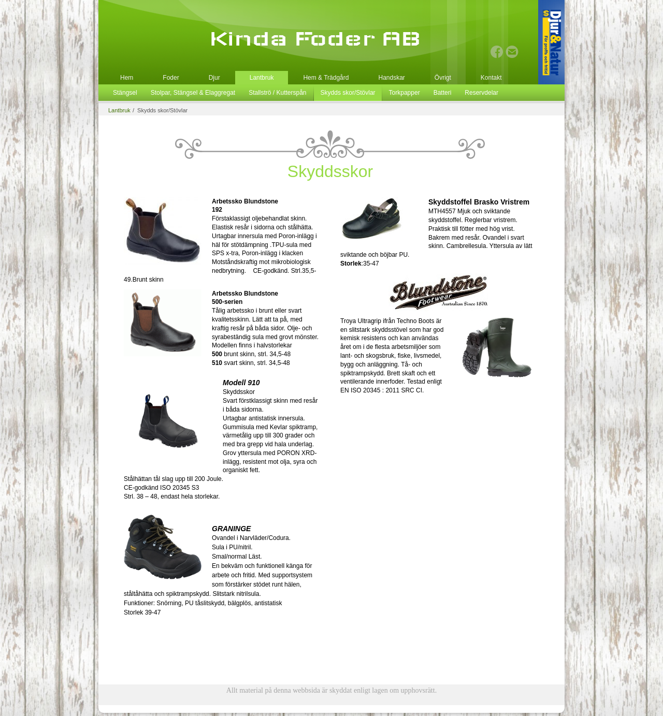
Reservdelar (481, 92)
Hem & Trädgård (326, 77)
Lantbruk (262, 77)
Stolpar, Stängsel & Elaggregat (193, 92)
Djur (214, 77)
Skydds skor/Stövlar (348, 92)
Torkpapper (404, 92)
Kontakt (491, 77)
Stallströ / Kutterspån (277, 92)
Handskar (391, 77)
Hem (126, 77)
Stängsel (125, 92)
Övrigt (443, 77)
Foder (171, 77)
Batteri (443, 92)
